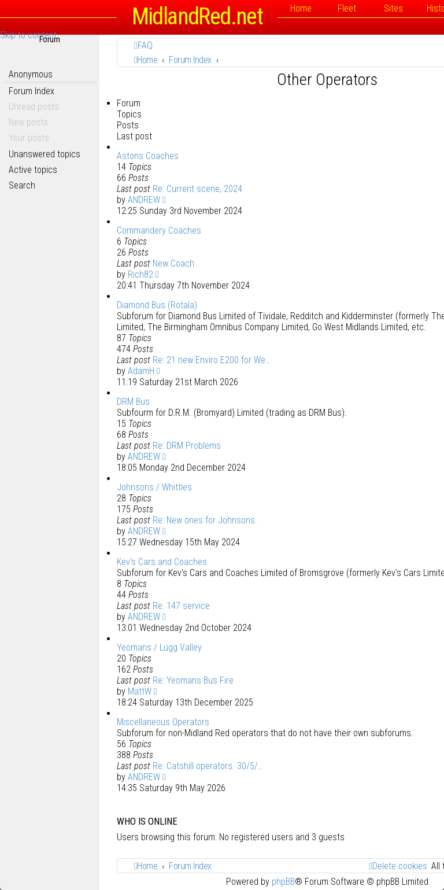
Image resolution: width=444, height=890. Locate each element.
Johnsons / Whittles (154, 487)
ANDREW (144, 199)
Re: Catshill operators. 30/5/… (208, 765)
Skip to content (28, 34)
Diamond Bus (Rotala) (157, 305)
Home (301, 8)
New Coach (173, 263)
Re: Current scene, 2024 (197, 188)
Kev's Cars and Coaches (162, 561)
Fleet (347, 8)
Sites (393, 8)
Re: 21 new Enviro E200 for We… (212, 359)
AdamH (141, 370)
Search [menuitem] (22, 185)
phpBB (283, 881)
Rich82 (140, 274)
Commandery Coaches (159, 230)
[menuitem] (143, 45)
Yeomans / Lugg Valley (159, 647)
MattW (139, 691)
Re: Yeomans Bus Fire (193, 680)
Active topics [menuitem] (33, 169)
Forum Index (31, 91)
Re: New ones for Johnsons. (205, 520)
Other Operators (327, 79)
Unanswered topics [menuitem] (44, 154)
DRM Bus (133, 401)
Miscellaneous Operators (163, 722)
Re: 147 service (181, 605)
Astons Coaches (148, 155)
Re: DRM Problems (187, 445)
